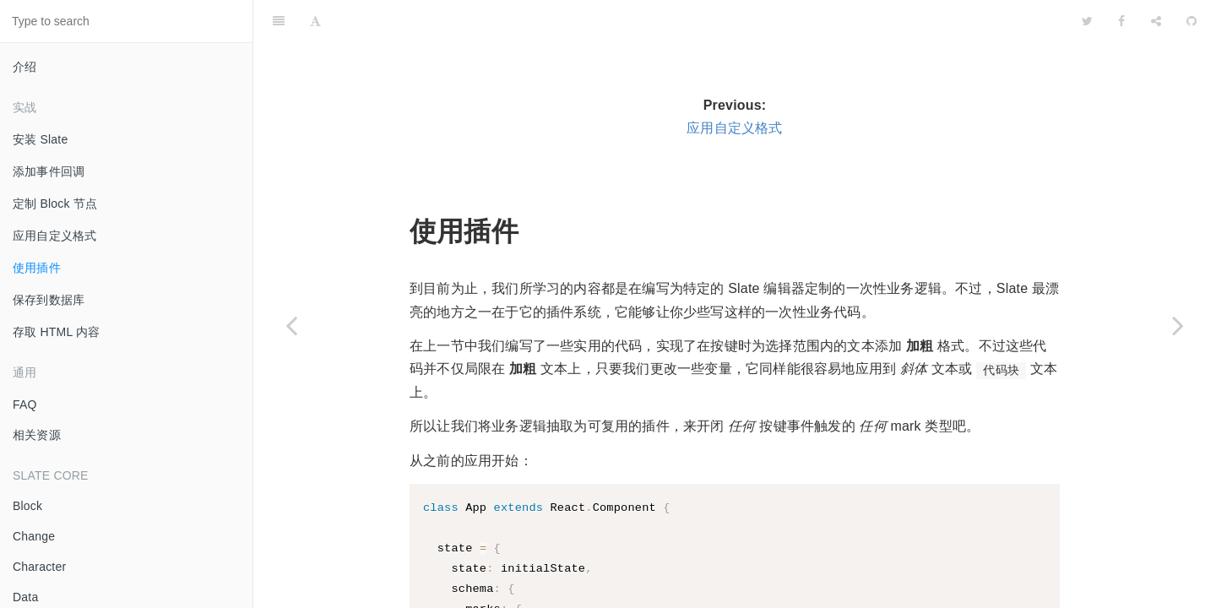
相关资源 (37, 435)
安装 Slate (40, 139)
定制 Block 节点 (55, 203)
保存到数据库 (48, 300)
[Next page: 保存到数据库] (1178, 325)
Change (34, 536)
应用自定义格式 (54, 235)
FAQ (25, 404)
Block (27, 506)
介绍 (24, 66)
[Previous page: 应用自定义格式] (291, 325)
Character (39, 566)
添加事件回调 (48, 171)
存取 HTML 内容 (56, 332)
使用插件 (37, 267)
